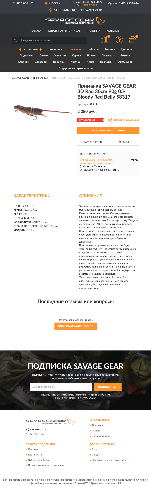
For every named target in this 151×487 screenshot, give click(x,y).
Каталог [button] (36, 31)
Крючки (75, 62)
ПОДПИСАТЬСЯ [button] (107, 387)
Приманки (75, 49)
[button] (87, 5)
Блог (94, 449)
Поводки (58, 62)
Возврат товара (101, 436)
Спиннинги (55, 49)
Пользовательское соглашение (46, 465)
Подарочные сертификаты (76, 68)
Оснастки (60, 55)
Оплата (96, 431)
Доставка (97, 425)
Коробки (23, 62)
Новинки (93, 31)
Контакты (113, 31)
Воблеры (93, 49)
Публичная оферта (39, 460)
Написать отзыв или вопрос (75, 326)
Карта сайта (35, 455)
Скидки (96, 455)
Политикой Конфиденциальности (93, 395)
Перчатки (106, 62)
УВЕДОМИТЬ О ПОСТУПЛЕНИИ (108, 130)
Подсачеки (27, 55)
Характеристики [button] (93, 142)
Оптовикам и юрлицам (64, 31)
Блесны (110, 49)
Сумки (44, 55)
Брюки (91, 55)
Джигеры (41, 62)
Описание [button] (124, 142)
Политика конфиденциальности (110, 460)
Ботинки (125, 55)
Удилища (127, 49)
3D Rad (31, 230)
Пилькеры (108, 55)
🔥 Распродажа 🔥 (30, 49)
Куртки (76, 55)
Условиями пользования (69, 398)
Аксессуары (125, 62)
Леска (90, 62)
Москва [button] (102, 154)
